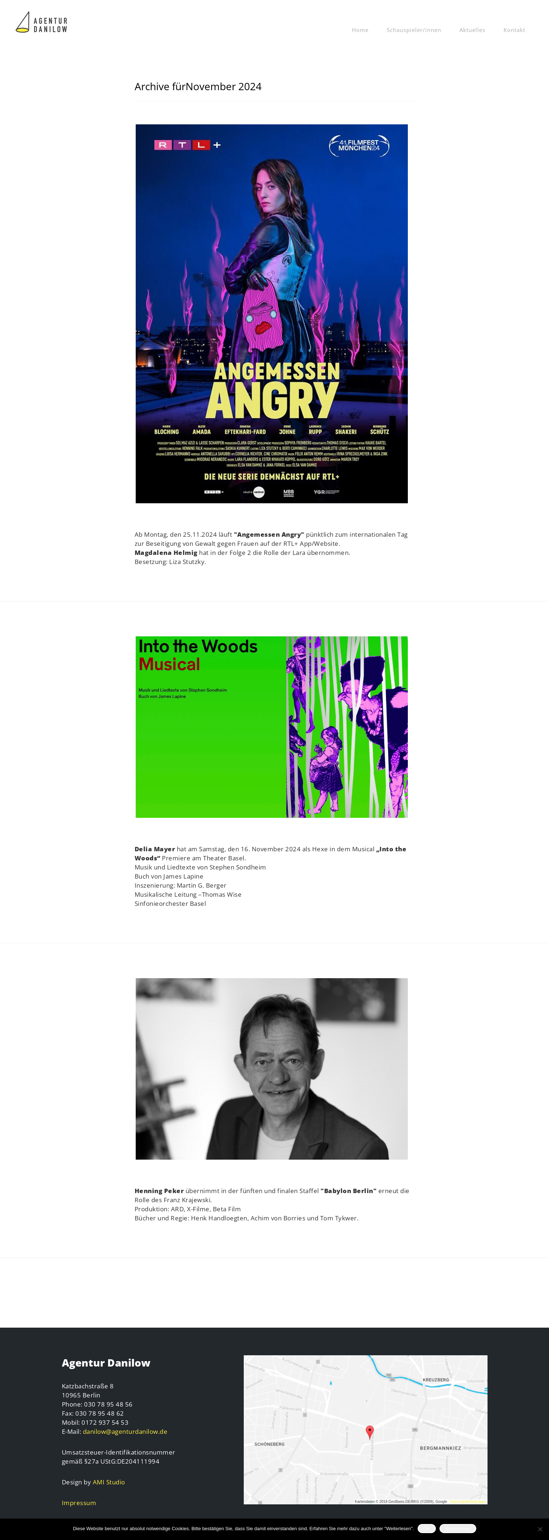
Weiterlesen (457, 1528)
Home (360, 29)
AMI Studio (109, 1482)
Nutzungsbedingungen (468, 1502)
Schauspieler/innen (414, 29)
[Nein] (540, 1529)
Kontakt (514, 29)
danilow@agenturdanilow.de (125, 1431)
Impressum (79, 1503)
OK (426, 1528)
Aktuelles (472, 29)
